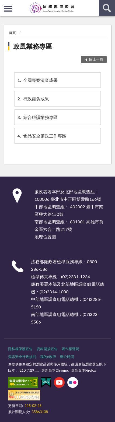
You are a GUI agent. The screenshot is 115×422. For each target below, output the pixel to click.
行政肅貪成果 (33, 99)
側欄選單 (8, 9)
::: (4, 4)
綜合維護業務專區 (37, 117)
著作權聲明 (70, 349)
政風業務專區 (32, 46)
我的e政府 (48, 356)
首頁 (12, 32)
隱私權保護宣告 (20, 349)
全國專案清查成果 (37, 80)
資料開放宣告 (47, 349)
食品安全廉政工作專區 (41, 136)
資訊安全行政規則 (22, 356)
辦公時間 (67, 356)
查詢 (107, 8)
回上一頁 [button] (96, 59)
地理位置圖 (45, 236)
